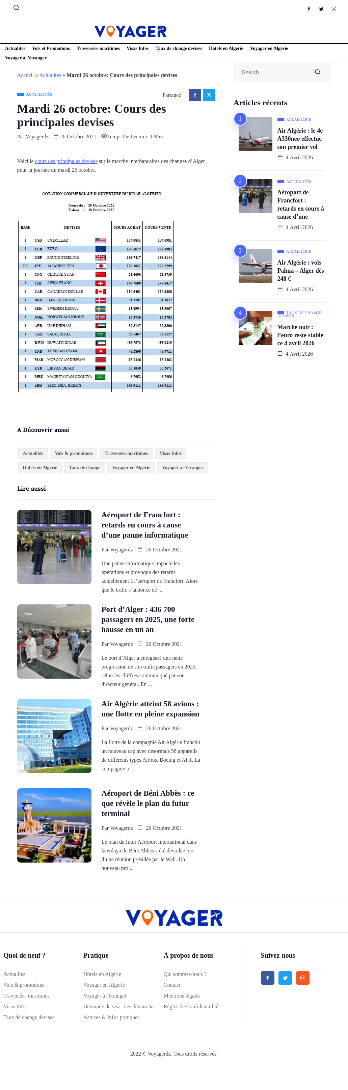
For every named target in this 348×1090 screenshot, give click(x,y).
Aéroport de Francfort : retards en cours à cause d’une (300, 204)
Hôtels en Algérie (226, 48)
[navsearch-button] (13, 9)
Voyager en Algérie (269, 48)
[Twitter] (324, 8)
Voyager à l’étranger (26, 57)
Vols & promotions (73, 453)
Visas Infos (138, 48)
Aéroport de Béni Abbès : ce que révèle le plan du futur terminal (148, 803)
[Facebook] (312, 8)
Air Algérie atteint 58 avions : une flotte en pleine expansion (150, 709)
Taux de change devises (179, 48)
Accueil (25, 75)
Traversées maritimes (98, 48)
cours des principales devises (66, 161)
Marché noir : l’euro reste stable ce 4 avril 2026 (300, 335)
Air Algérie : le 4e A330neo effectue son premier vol (300, 138)
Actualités (15, 48)
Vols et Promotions (51, 48)
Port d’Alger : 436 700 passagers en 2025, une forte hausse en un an (148, 619)
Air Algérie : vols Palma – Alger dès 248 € (300, 270)
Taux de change (84, 467)
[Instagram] (337, 8)
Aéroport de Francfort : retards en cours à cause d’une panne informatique (145, 525)
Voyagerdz (37, 136)
